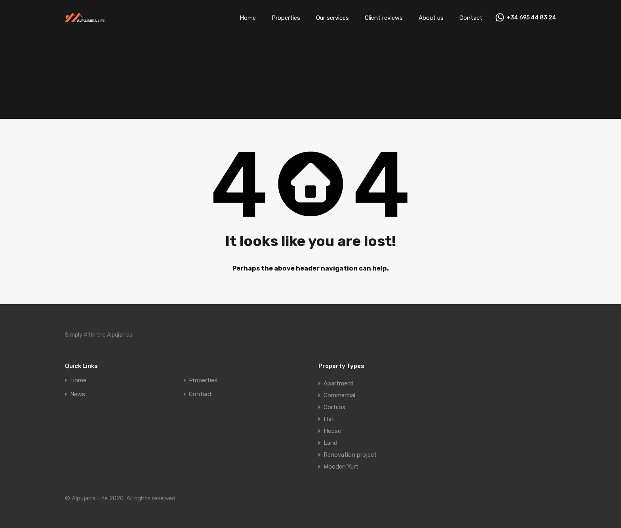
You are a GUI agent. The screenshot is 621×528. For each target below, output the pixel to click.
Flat (329, 419)
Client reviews (384, 17)
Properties (286, 17)
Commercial (339, 395)
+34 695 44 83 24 (531, 18)
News (77, 394)
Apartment (339, 383)
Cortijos (334, 407)
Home (248, 17)
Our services (332, 17)
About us (431, 17)
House (332, 431)
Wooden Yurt (341, 466)
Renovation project (350, 454)
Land (330, 442)
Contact (470, 17)
